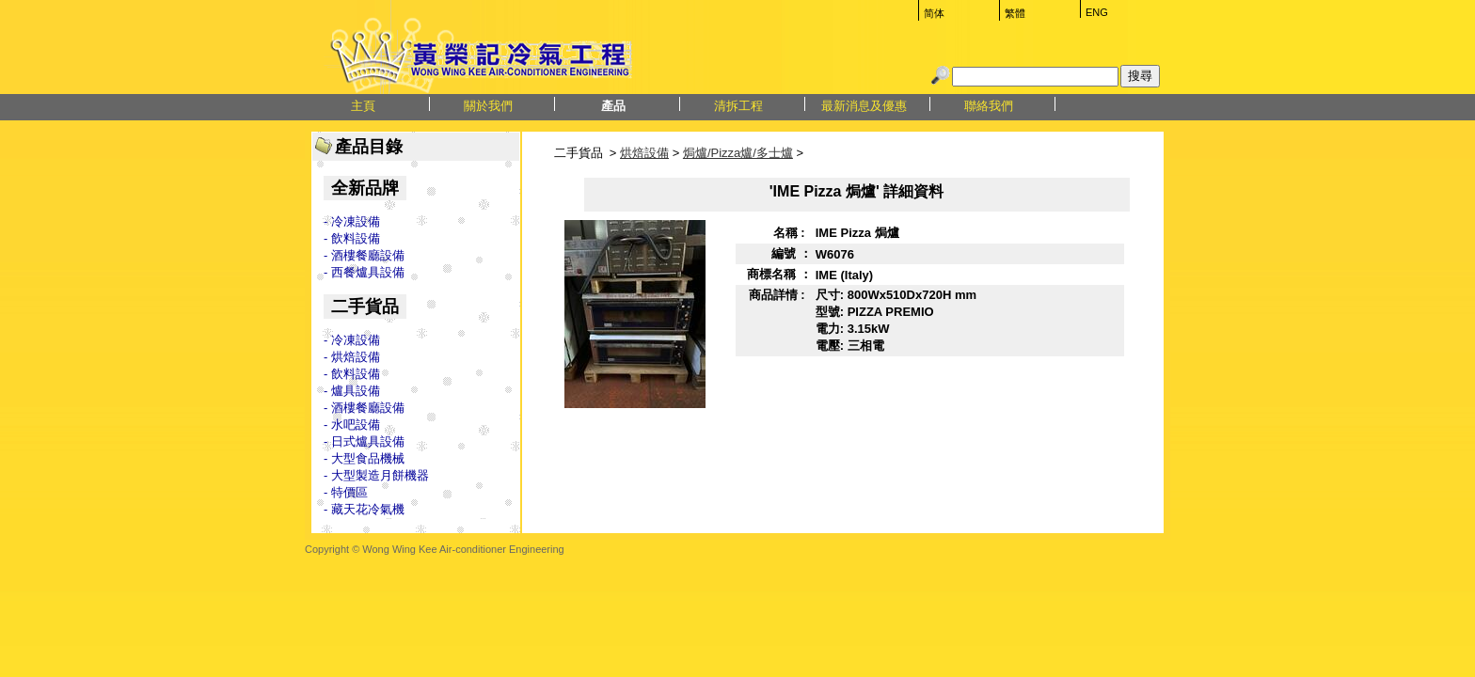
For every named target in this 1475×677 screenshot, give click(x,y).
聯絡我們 (988, 106)
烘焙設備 (644, 153)
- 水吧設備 (352, 424)
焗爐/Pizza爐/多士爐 (738, 153)
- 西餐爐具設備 (364, 272)
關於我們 (488, 106)
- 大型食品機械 (364, 458)
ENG (1097, 12)
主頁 (363, 106)
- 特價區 (346, 492)
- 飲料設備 (352, 238)
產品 (613, 106)
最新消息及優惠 (864, 106)
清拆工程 (738, 106)
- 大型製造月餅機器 (376, 475)
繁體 (1015, 13)
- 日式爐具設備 (364, 441)
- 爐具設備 (352, 391)
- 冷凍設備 (352, 221)
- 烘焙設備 (352, 357)
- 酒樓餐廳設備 (364, 255)
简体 (934, 13)
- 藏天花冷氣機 (364, 509)
